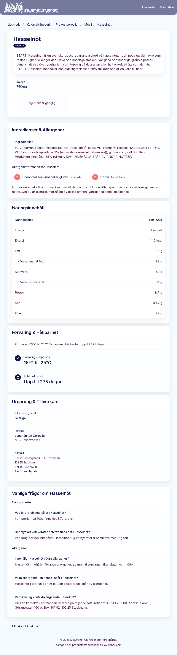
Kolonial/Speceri (38, 24)
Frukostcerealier (67, 24)
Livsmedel (148, 7)
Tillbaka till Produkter (23, 626)
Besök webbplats (26, 471)
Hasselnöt (104, 24)
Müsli (88, 24)
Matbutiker (167, 7)
